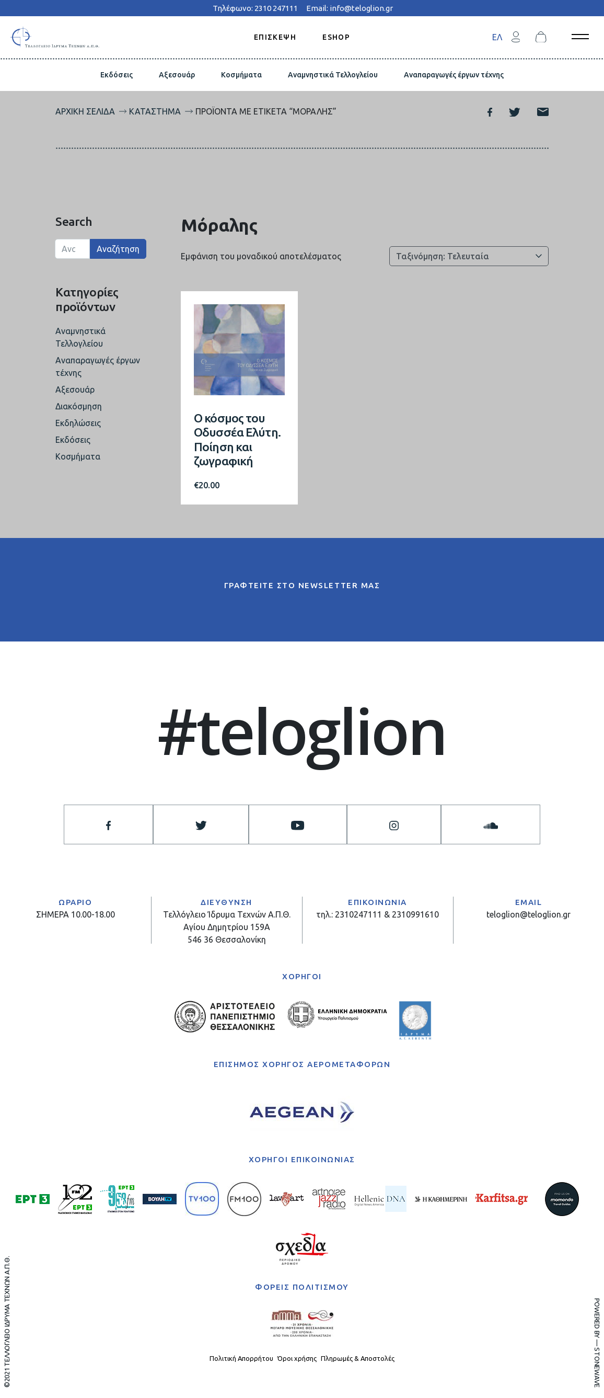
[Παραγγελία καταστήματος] (469, 256)
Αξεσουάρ (177, 75)
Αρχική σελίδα (85, 111)
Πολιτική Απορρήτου (241, 1358)
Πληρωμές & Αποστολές (357, 1358)
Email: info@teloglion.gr (349, 8)
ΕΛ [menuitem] (497, 37)
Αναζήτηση (118, 249)
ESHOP (336, 36)
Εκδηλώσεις (78, 423)
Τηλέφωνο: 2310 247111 (255, 8)
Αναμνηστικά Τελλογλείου (333, 75)
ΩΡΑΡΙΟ (75, 902)
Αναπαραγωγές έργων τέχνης (454, 75)
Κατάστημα (155, 111)
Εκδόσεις (116, 75)
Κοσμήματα (241, 75)
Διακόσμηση (78, 406)
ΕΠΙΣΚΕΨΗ (275, 36)
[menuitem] (497, 36)
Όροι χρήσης (297, 1358)
